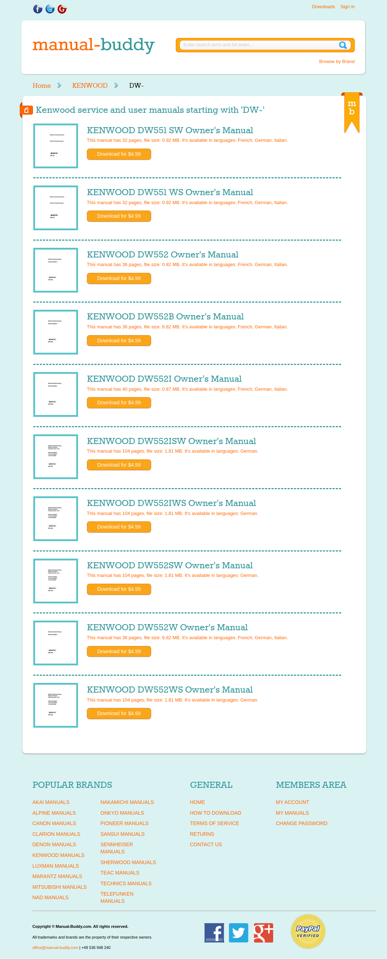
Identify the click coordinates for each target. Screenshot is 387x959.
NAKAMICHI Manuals (127, 802)
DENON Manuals (54, 844)
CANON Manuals (54, 823)
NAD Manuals (51, 897)
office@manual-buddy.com (55, 947)
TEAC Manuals (120, 873)
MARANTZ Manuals (57, 876)
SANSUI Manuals (123, 834)
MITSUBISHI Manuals (60, 887)
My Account (292, 802)
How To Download (215, 813)
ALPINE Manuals (54, 813)
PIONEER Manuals (125, 823)
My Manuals (292, 813)
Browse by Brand (337, 61)
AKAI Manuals (51, 802)
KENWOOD (90, 85)
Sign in (347, 6)
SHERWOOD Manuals (128, 862)
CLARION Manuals (57, 834)
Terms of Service (214, 823)
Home (42, 85)
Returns (202, 834)
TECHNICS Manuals (126, 883)
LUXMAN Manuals (56, 866)
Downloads (323, 6)
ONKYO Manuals (122, 813)
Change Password (302, 823)
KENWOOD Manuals (58, 855)
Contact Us (206, 844)
